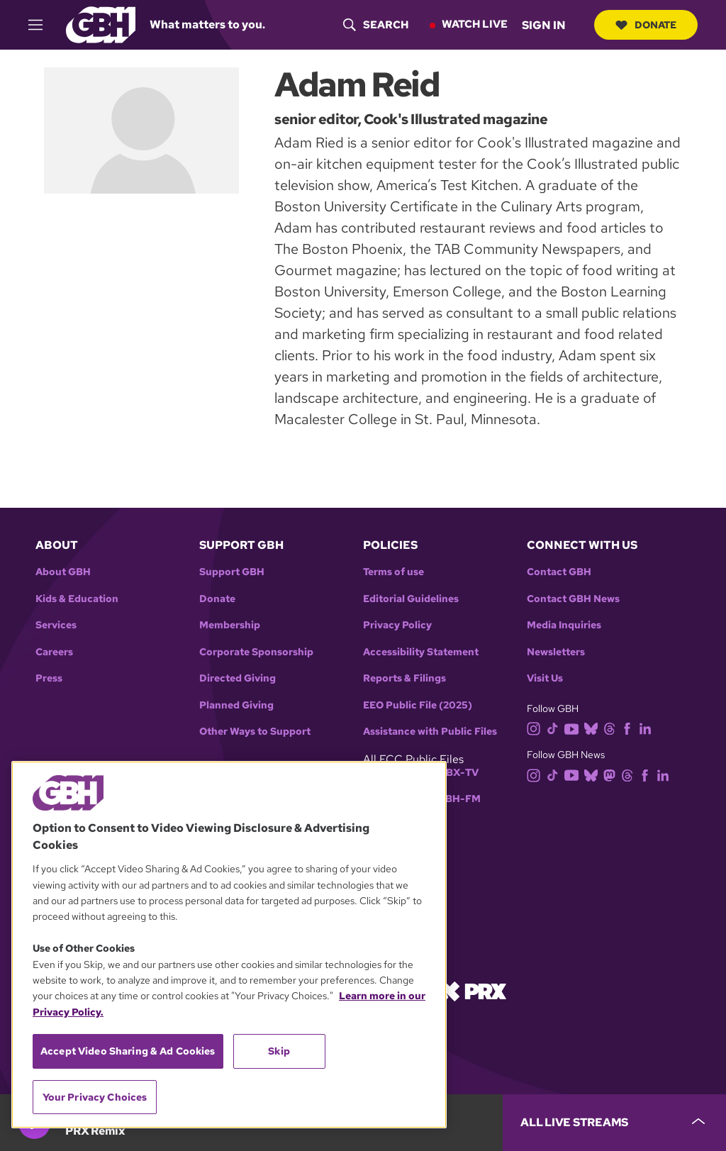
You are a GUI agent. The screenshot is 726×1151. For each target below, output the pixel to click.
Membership (229, 625)
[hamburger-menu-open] (41, 25)
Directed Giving (237, 678)
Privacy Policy (397, 625)
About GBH (63, 572)
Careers (54, 652)
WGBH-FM (454, 799)
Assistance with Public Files (430, 731)
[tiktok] (555, 728)
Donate (645, 24)
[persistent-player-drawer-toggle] (614, 1122)
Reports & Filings (404, 678)
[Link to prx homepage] (473, 990)
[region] (229, 944)
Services (56, 625)
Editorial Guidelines (411, 599)
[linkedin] (648, 728)
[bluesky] (593, 728)
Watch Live (475, 24)
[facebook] (630, 728)
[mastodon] (612, 774)
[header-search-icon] (375, 25)
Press (48, 678)
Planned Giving (236, 705)
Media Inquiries (564, 625)
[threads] (612, 728)
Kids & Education (76, 599)
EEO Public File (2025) (417, 705)
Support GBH (231, 572)
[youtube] (574, 728)
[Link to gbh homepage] (100, 23)
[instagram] (537, 728)
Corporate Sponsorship (256, 652)
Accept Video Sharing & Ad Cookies (128, 1051)
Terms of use (393, 572)
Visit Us (545, 678)
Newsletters (556, 652)
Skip (279, 1051)
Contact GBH (559, 572)
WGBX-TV (453, 773)
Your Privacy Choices (95, 1097)
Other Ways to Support (255, 731)
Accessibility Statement (421, 652)
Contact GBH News (573, 599)
